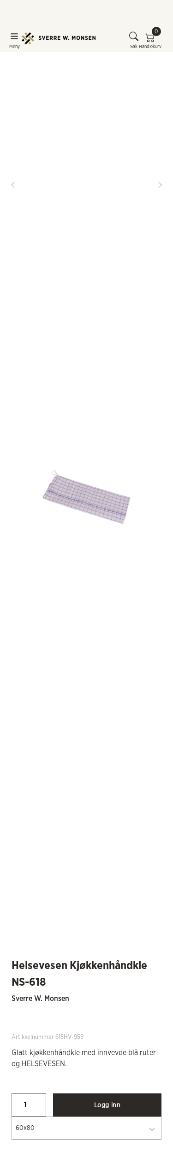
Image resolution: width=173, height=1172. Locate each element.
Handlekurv (150, 40)
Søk (133, 40)
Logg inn (107, 1105)
